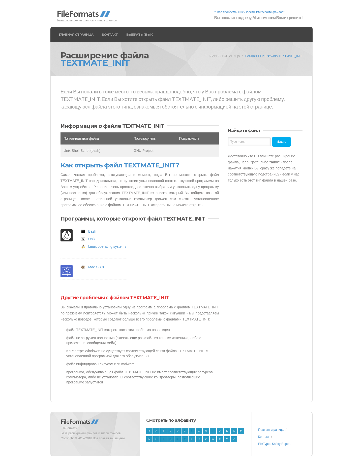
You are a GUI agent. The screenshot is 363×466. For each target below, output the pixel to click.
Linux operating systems (107, 246)
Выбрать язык (139, 34)
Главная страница (76, 34)
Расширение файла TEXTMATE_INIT (273, 56)
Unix (91, 239)
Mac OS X (96, 267)
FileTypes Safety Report (274, 444)
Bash (92, 231)
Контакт (110, 34)
